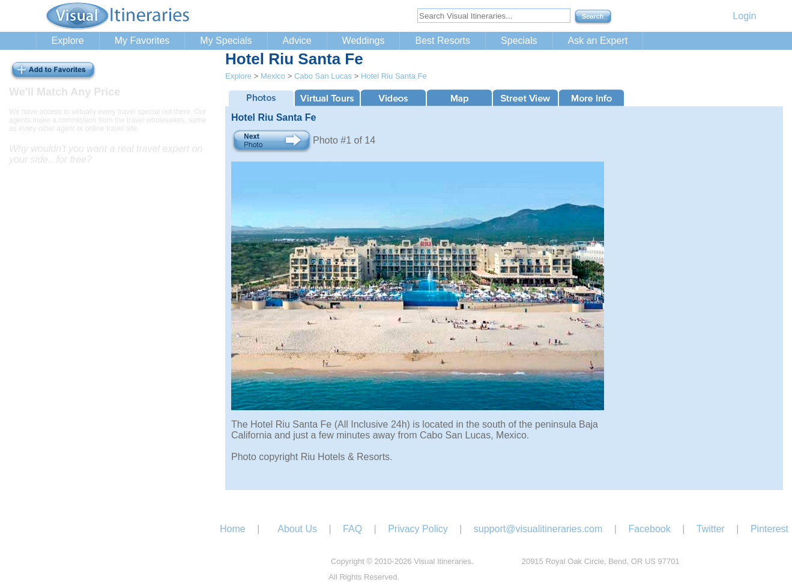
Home (233, 529)
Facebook (649, 529)
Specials (519, 40)
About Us (297, 529)
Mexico (273, 75)
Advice (297, 40)
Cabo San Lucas (323, 75)
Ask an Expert (598, 40)
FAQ (352, 529)
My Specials (226, 40)
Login (744, 16)
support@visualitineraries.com (538, 529)
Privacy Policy (418, 529)
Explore (68, 40)
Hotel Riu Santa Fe (394, 75)
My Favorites (142, 40)
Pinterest (769, 529)
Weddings (363, 40)
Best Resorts (442, 40)
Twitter (711, 529)
